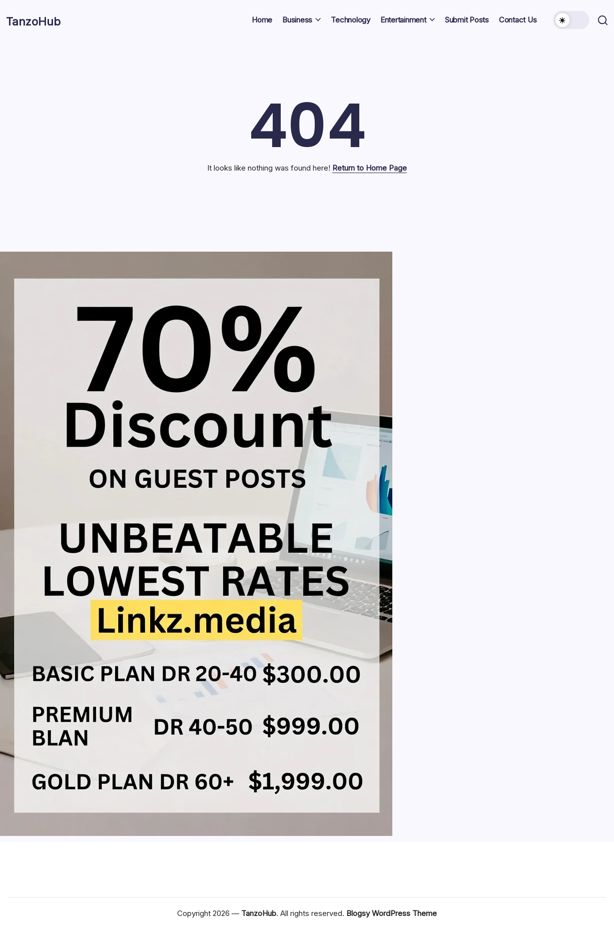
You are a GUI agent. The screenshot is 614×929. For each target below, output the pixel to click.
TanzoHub (44, 20)
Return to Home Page (369, 168)
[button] (570, 20)
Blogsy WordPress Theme (391, 913)
